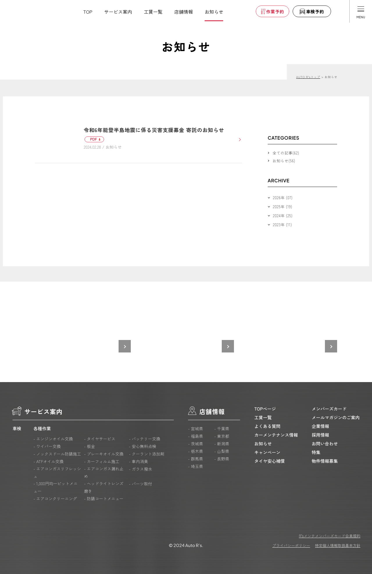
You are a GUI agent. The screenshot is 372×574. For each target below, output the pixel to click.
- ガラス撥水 (140, 469)
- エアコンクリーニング (55, 498)
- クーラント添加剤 (146, 454)
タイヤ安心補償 (269, 461)
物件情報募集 (325, 461)
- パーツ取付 (140, 484)
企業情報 (320, 426)
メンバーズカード (329, 409)
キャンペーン (267, 452)
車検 (16, 428)
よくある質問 (267, 426)
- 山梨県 (221, 451)
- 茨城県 (195, 444)
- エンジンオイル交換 (53, 439)
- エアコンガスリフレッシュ (57, 472)
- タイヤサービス (99, 439)
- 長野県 (221, 459)
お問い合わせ (325, 443)
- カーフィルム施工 (101, 461)
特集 (316, 452)
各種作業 (42, 428)
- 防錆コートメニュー (104, 498)
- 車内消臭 (138, 461)
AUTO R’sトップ (308, 77)
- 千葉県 (221, 428)
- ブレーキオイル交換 (104, 454)
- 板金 (89, 446)
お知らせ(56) (284, 160)
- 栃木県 (195, 451)
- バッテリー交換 (144, 439)
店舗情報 (183, 11)
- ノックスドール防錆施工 (57, 454)
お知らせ (214, 11)
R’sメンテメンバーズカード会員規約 (329, 536)
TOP (87, 11)
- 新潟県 (221, 444)
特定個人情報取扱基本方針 (337, 545)
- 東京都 (221, 436)
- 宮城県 (195, 428)
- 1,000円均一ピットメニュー (55, 487)
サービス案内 (118, 11)
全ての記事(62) (286, 153)
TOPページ (265, 409)
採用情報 (320, 435)
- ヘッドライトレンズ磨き (104, 487)
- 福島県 (195, 436)
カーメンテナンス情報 (276, 435)
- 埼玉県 (195, 466)
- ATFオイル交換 (48, 461)
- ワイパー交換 (47, 446)
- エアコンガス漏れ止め (104, 472)
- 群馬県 (195, 459)
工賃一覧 (153, 11)
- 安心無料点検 (142, 446)
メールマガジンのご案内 (336, 417)
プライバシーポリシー (291, 545)
